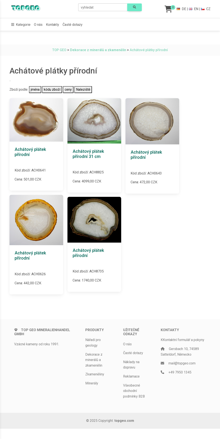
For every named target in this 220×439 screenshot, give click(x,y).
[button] (20, 24)
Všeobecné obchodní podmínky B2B (134, 390)
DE (181, 9)
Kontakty (52, 25)
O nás (38, 25)
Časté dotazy (72, 25)
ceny (68, 89)
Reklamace (131, 376)
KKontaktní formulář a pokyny (182, 340)
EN (193, 9)
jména (35, 89)
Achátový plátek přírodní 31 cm (88, 154)
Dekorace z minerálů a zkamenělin (93, 359)
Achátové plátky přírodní (149, 50)
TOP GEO (59, 50)
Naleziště (83, 89)
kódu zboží (52, 89)
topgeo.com (124, 421)
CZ (206, 9)
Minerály (91, 383)
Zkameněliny (94, 374)
